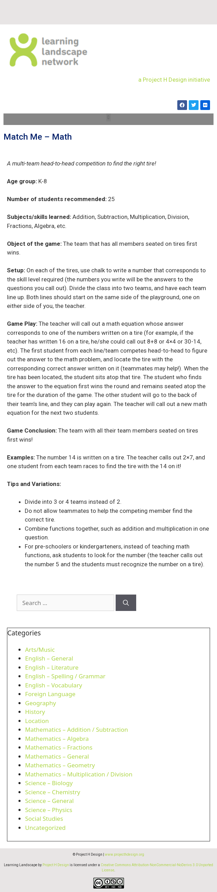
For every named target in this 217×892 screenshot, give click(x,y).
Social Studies (44, 818)
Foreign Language (50, 694)
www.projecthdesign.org (124, 854)
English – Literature (51, 667)
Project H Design (55, 865)
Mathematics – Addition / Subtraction (76, 729)
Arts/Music (40, 650)
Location (37, 721)
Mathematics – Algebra (57, 739)
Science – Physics (48, 810)
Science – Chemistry (52, 792)
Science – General (49, 801)
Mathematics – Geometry (60, 765)
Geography (40, 703)
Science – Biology (49, 783)
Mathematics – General (57, 756)
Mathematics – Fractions (58, 747)
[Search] (126, 603)
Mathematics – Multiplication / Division (78, 774)
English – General (49, 658)
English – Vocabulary (53, 685)
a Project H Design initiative (174, 79)
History (35, 712)
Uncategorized (45, 828)
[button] (108, 117)
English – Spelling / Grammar (65, 676)
